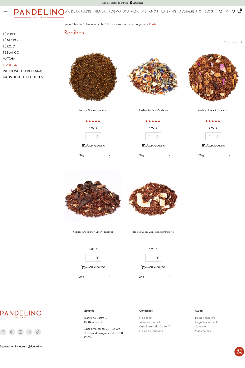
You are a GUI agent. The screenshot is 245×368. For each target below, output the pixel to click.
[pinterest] (11, 332)
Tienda (100, 11)
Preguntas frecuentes (207, 322)
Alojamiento (190, 11)
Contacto (200, 326)
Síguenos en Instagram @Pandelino (21, 346)
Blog (208, 11)
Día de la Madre (78, 11)
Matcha (9, 59)
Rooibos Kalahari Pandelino (153, 110)
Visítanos (150, 11)
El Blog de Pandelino (151, 331)
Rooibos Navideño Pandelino (213, 110)
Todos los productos (151, 322)
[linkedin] (29, 332)
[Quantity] (93, 136)
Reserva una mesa (124, 11)
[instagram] (20, 332)
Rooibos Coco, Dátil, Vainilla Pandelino (153, 231)
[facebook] (3, 332)
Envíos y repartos (205, 317)
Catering (169, 11)
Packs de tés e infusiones (23, 77)
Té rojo (9, 46)
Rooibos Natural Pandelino (93, 110)
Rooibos (10, 65)
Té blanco (11, 52)
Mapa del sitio (203, 331)
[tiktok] (37, 332)
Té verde (9, 34)
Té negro (10, 40)
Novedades (146, 317)
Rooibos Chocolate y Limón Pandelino (93, 231)
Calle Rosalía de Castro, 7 (154, 326)
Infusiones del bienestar (22, 71)
